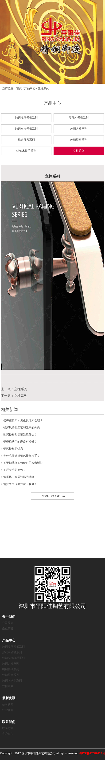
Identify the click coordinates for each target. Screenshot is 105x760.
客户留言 (7, 733)
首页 (19, 88)
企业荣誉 (7, 628)
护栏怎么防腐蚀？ (14, 470)
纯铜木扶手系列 (26, 150)
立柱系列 (43, 88)
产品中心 (29, 88)
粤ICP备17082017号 (92, 753)
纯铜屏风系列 (26, 139)
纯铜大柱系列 (78, 128)
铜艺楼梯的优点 (13, 448)
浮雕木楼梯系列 (79, 117)
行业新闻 (7, 710)
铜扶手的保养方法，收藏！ (20, 484)
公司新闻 (7, 704)
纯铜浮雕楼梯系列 (26, 117)
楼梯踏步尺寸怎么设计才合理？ (23, 420)
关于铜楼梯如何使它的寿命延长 (23, 462)
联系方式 (7, 728)
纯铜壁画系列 (78, 139)
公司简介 (7, 622)
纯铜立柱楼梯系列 (26, 128)
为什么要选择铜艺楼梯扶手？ (21, 455)
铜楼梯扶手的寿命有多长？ (20, 441)
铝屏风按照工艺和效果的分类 (21, 427)
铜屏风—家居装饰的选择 (18, 477)
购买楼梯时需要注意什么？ (20, 434)
